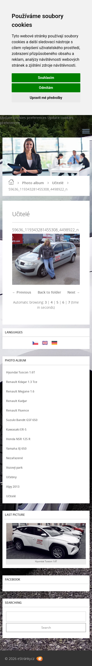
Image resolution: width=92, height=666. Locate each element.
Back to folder (49, 292)
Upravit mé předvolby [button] (46, 98)
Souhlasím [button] (46, 78)
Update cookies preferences (23, 117)
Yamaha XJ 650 (16, 448)
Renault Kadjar (16, 401)
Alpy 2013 (12, 487)
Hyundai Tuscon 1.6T (20, 372)
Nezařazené (14, 458)
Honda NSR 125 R (18, 439)
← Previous (21, 292)
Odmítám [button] (46, 88)
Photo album (33, 182)
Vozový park (14, 467)
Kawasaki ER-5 (16, 429)
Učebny (11, 477)
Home (11, 182)
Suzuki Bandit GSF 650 (21, 420)
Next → (73, 292)
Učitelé (58, 182)
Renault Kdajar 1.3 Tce (21, 382)
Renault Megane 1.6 (20, 391)
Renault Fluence (17, 410)
